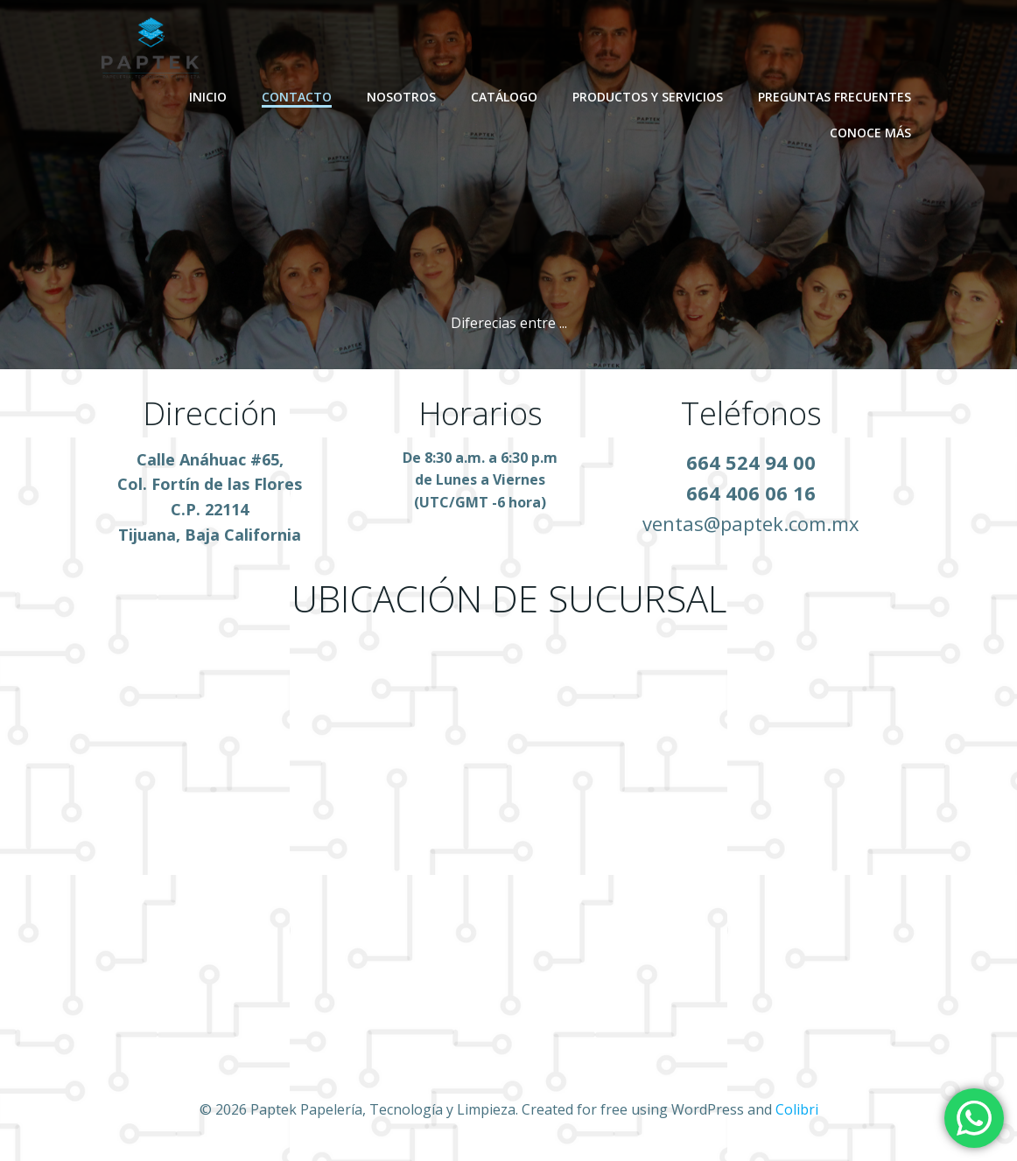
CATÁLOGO (504, 96)
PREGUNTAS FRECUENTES (834, 96)
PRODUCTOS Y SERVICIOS (647, 96)
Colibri (796, 1109)
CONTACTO (297, 96)
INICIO (208, 96)
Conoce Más (870, 132)
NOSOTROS (401, 96)
